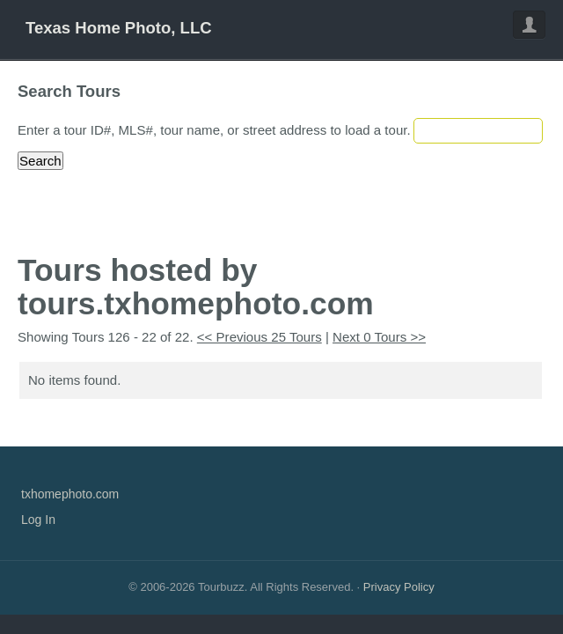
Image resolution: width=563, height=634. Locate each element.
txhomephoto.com (70, 494)
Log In (38, 519)
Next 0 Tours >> (379, 336)
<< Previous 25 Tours (259, 336)
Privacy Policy (399, 586)
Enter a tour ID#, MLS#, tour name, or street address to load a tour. (214, 129)
